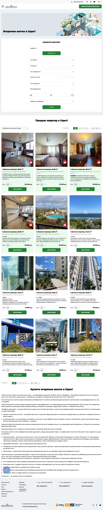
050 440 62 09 (78, 2)
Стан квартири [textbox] (35, 83)
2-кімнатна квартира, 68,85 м (12, 355)
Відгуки (3, 489)
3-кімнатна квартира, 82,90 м (46, 293)
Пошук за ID (51, 53)
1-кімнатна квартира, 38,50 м (12, 169)
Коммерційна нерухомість (22, 490)
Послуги (3, 484)
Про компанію (5, 482)
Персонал (4, 493)
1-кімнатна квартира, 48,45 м (81, 232)
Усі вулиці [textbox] (33, 65)
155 (97, 128)
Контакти (4, 496)
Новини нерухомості (7, 491)
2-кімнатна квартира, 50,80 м (47, 169)
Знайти (51, 107)
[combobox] (51, 60)
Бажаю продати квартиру (90, 6)
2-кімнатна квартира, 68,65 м (81, 293)
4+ (72, 77)
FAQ (2, 487)
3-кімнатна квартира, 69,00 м (13, 232)
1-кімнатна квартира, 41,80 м (12, 293)
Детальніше (17, 189)
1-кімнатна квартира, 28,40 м (80, 169)
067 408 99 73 (64, 486)
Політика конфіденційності (30, 506)
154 (93, 128)
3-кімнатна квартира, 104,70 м (81, 355)
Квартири (21, 482)
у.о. (73, 95)
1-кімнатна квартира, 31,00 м (46, 232)
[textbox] (51, 101)
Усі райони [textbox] (33, 60)
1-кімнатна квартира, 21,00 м (46, 355)
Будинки (21, 487)
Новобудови (22, 484)
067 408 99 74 (42, 486)
